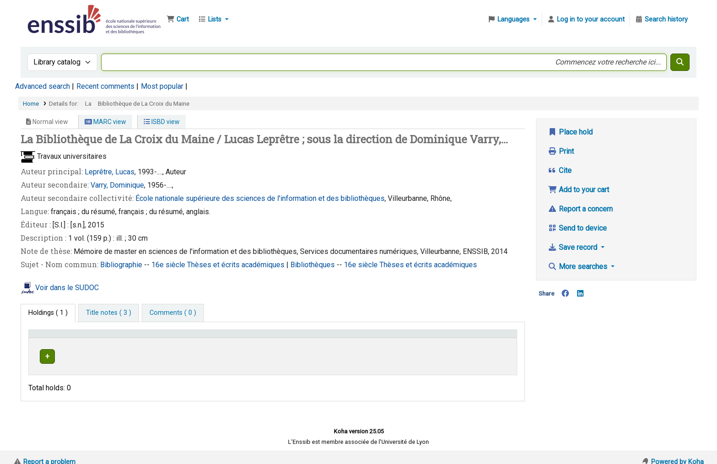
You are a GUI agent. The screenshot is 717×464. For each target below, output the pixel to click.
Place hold (570, 132)
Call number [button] (334, 338)
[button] (178, 19)
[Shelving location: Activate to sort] (259, 337)
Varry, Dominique (117, 185)
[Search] (680, 62)
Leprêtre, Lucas (109, 171)
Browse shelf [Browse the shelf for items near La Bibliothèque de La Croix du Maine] (382, 355)
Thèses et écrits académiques (236, 264)
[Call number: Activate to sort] (386, 337)
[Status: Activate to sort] (488, 337)
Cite (560, 170)
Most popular (162, 86)
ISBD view (162, 121)
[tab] (108, 313)
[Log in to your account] (585, 19)
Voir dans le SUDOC (67, 287)
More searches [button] (578, 266)
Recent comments (105, 86)
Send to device (577, 228)
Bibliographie (122, 264)
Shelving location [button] (236, 338)
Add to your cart (578, 189)
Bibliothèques (313, 264)
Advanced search (42, 86)
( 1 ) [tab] (48, 313)
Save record (573, 247)
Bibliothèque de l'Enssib (48, 13)
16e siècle (169, 264)
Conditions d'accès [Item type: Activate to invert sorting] (60, 338)
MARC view (105, 121)
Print (561, 151)
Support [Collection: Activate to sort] (159, 338)
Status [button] (473, 338)
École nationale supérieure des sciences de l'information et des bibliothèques (260, 198)
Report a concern (580, 209)
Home (31, 103)
